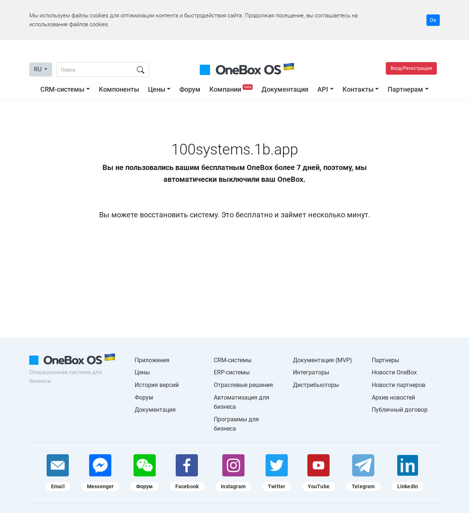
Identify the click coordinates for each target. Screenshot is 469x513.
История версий (157, 384)
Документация (285, 89)
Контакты (358, 89)
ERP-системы (232, 372)
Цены (156, 89)
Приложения (152, 360)
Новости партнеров (398, 384)
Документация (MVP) (322, 360)
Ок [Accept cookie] (433, 20)
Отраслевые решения (243, 384)
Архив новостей (393, 397)
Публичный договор (400, 409)
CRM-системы (62, 89)
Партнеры (385, 360)
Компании (231, 89)
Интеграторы (311, 372)
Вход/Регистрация (411, 68)
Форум (189, 89)
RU (38, 69)
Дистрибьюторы (316, 384)
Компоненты (119, 89)
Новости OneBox (394, 372)
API (322, 89)
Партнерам (405, 89)
